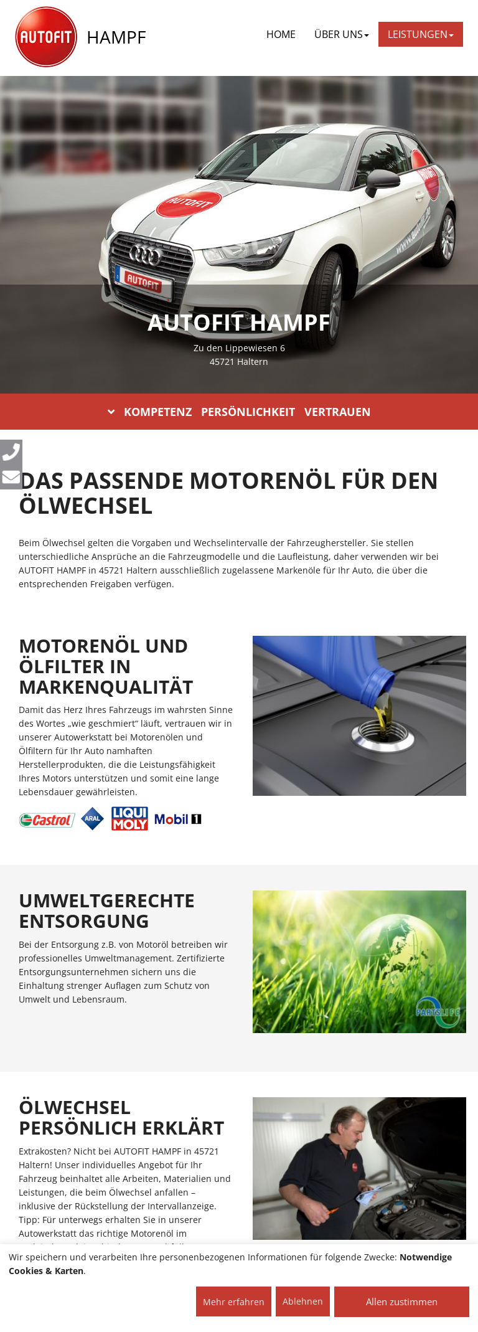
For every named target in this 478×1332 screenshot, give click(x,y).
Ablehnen (303, 1301)
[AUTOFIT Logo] (46, 37)
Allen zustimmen (402, 1301)
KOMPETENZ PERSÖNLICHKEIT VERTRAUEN (239, 411)
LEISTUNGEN (421, 34)
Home (281, 34)
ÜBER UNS (341, 34)
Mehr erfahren (234, 1302)
